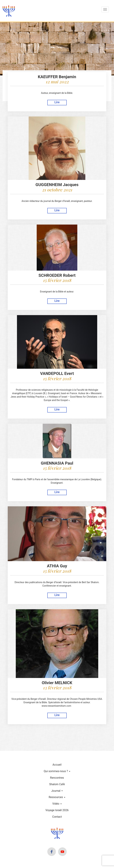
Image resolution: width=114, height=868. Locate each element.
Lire (57, 102)
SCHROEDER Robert (56, 275)
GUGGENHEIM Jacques (57, 184)
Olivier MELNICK (57, 682)
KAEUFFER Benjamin (57, 76)
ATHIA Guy (57, 566)
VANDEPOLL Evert (57, 373)
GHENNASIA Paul (57, 463)
